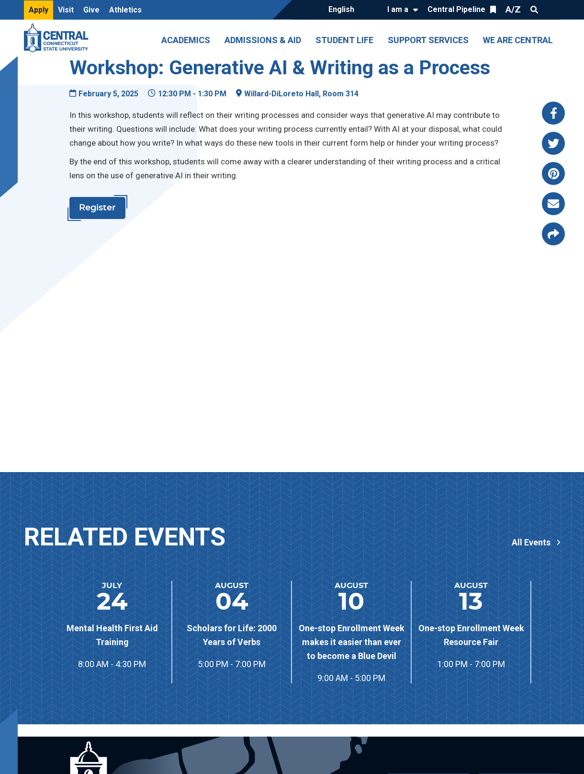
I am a (397, 9)
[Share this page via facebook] (553, 113)
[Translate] (348, 10)
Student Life (344, 40)
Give (91, 9)
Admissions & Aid (263, 40)
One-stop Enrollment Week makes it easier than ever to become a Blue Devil (351, 642)
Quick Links (551, 9)
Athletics (125, 9)
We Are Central (518, 40)
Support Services (428, 40)
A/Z (513, 9)
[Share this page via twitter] (553, 143)
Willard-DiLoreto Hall (281, 93)
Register (97, 208)
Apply (38, 9)
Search (534, 9)
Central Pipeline (456, 9)
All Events (531, 542)
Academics (185, 40)
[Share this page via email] (553, 203)
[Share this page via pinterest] (553, 173)
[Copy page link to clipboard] (553, 233)
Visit (66, 9)
